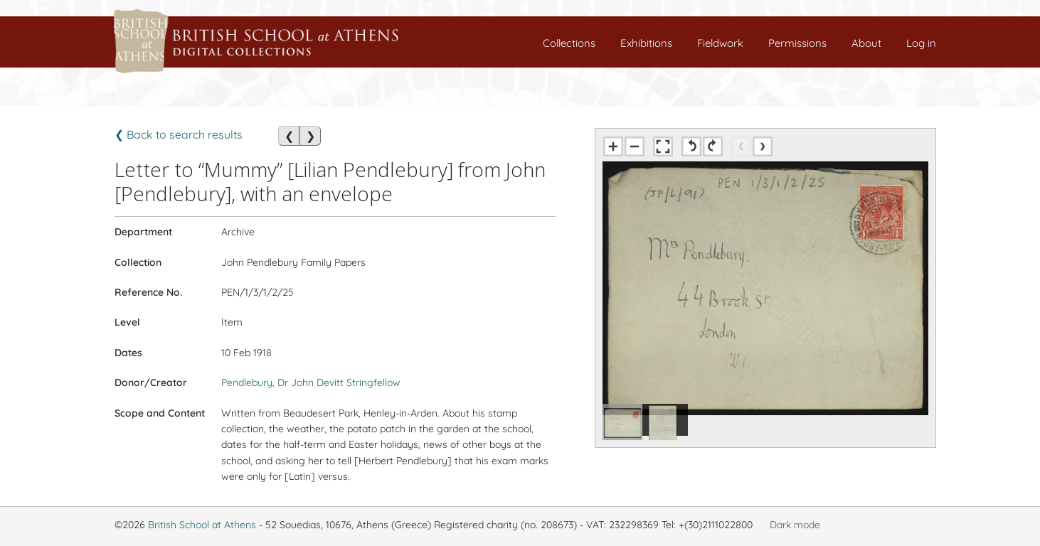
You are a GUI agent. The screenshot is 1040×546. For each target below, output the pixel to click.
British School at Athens (202, 524)
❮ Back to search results (179, 134)
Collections (569, 43)
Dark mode (795, 524)
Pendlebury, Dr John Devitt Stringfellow (310, 382)
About (866, 43)
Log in (921, 43)
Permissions (797, 43)
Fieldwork (720, 43)
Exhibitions (646, 43)
